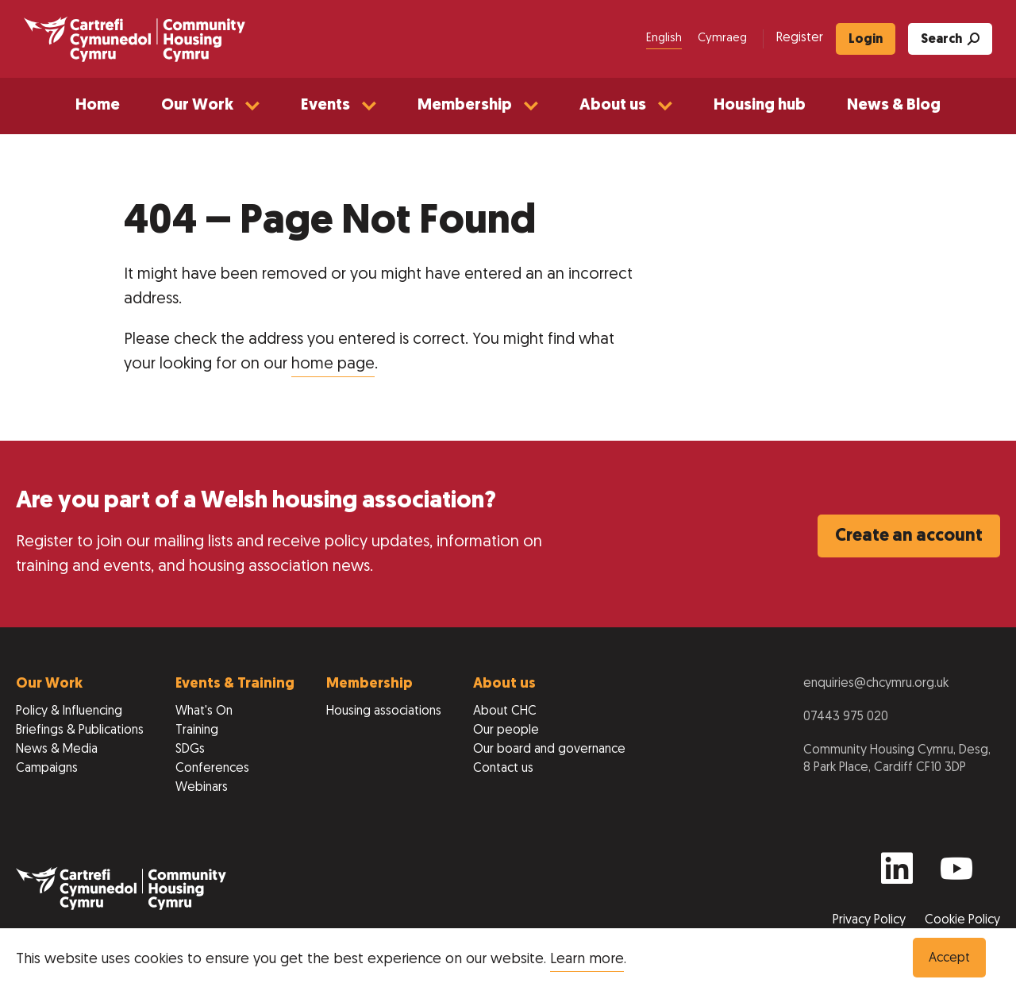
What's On (204, 711)
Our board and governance (549, 749)
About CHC (505, 711)
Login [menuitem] (866, 39)
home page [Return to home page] (333, 364)
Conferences (212, 768)
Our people (506, 730)
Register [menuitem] (799, 38)
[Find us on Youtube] (956, 875)
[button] (210, 106)
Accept (949, 958)
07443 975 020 (845, 717)
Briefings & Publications (80, 730)
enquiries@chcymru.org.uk (876, 683)
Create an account (909, 536)
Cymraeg (722, 38)
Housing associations (383, 711)
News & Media (57, 749)
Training (196, 730)
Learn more (587, 959)
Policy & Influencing (69, 711)
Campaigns (47, 768)
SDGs (190, 749)
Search (950, 39)
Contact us (503, 768)
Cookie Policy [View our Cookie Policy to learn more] (962, 920)
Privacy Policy (871, 920)
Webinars (201, 787)
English (664, 38)
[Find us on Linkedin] (897, 875)
